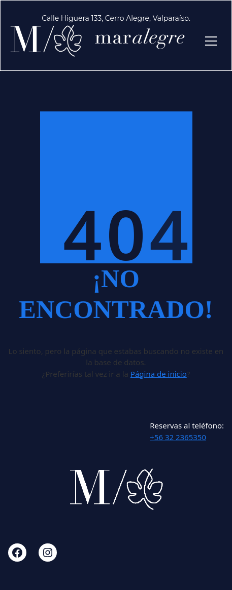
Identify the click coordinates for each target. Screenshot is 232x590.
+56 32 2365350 (178, 437)
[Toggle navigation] (210, 41)
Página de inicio (158, 374)
